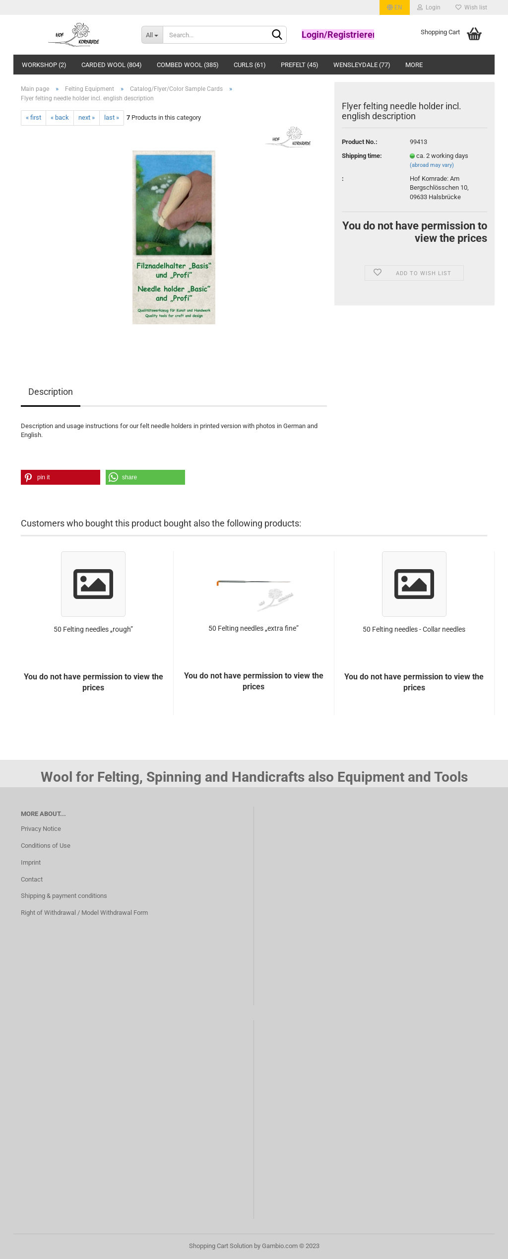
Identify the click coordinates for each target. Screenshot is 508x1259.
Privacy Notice (41, 828)
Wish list (471, 7)
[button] (60, 477)
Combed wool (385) (188, 65)
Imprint (31, 862)
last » (111, 117)
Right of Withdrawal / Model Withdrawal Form (84, 912)
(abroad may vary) (432, 165)
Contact (32, 879)
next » (86, 117)
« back (60, 117)
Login (429, 7)
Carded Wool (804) (111, 65)
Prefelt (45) (299, 65)
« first (33, 117)
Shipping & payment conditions (64, 895)
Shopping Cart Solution (221, 1246)
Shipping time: (362, 155)
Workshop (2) (44, 65)
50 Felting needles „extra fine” (253, 628)
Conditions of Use (45, 845)
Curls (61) (250, 65)
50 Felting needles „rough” (93, 629)
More (414, 65)
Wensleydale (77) (361, 65)
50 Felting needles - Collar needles (414, 629)
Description (50, 391)
